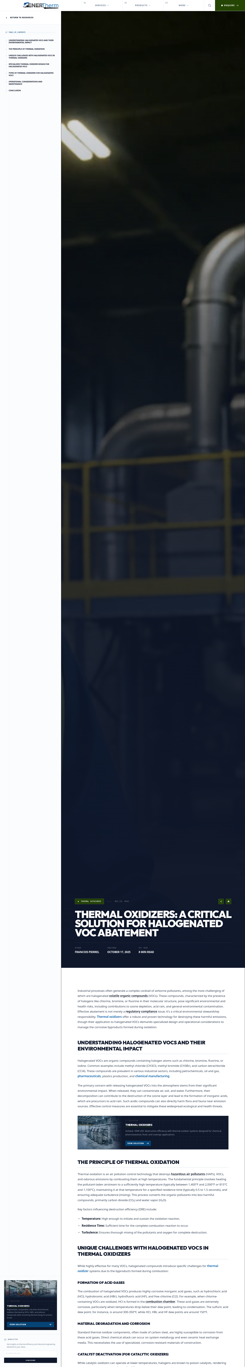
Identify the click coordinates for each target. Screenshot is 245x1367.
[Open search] (209, 5)
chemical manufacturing (152, 1076)
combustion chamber (160, 1302)
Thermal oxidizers (109, 1017)
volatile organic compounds (128, 996)
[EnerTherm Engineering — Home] (41, 5)
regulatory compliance (141, 1011)
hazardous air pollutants (188, 1174)
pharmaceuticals (89, 1076)
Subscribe (30, 1360)
